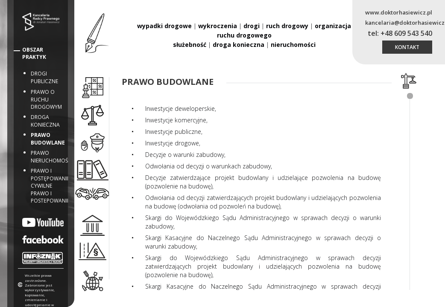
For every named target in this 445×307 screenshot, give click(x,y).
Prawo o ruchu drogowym (46, 99)
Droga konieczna (45, 120)
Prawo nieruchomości (52, 156)
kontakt (407, 47)
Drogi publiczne (44, 77)
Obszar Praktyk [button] (34, 53)
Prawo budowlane (48, 138)
